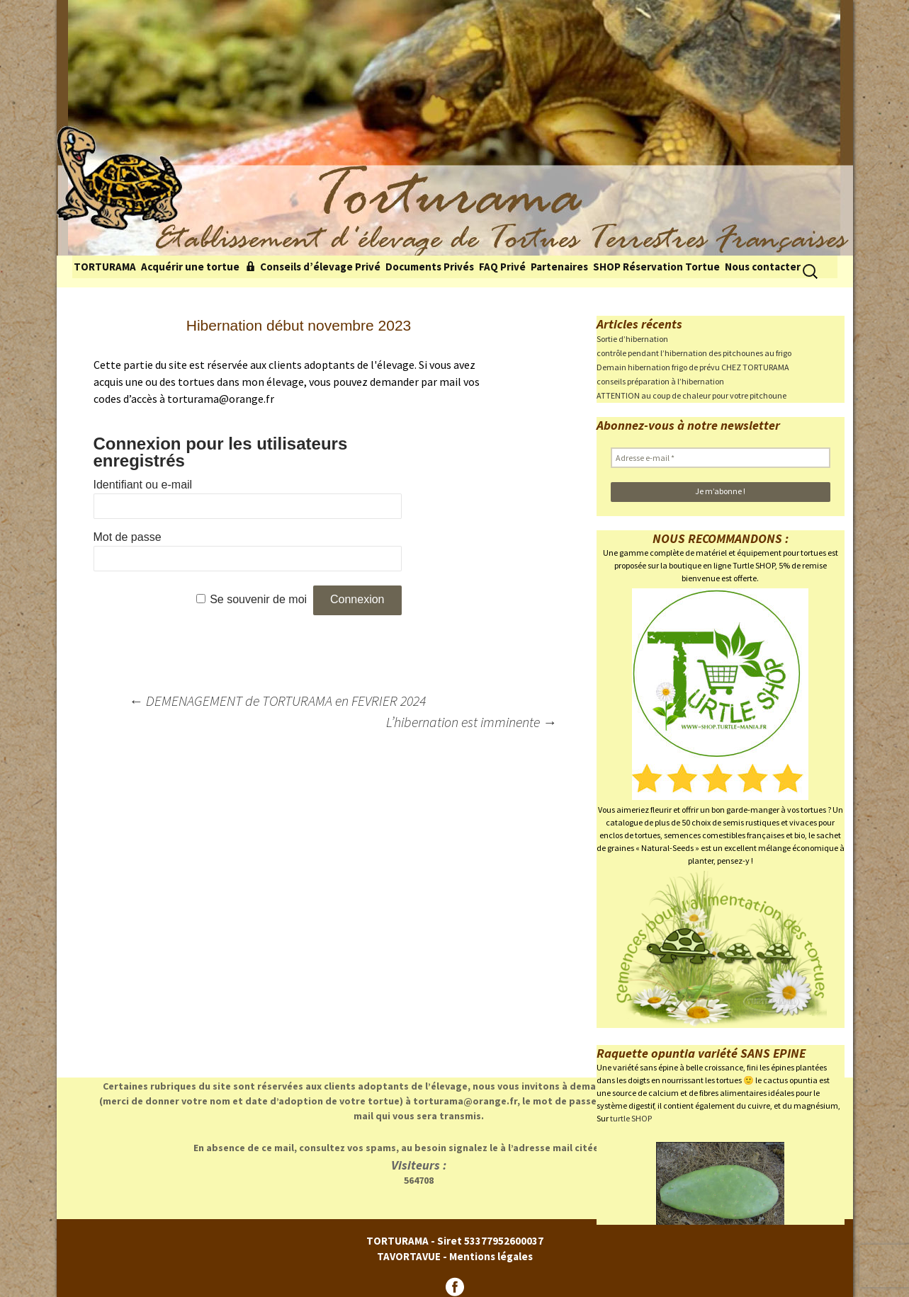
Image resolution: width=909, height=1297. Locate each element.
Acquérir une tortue (190, 266)
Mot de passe (128, 537)
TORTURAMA (105, 266)
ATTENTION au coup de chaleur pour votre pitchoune (691, 395)
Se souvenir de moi (258, 599)
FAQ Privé (502, 266)
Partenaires (559, 266)
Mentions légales (491, 1256)
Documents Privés (429, 266)
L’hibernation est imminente (471, 722)
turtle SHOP (631, 1118)
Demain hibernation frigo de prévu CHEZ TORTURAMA (693, 367)
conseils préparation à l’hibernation (660, 381)
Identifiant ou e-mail (143, 485)
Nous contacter (763, 266)
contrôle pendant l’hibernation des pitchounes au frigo (694, 353)
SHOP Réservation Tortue (656, 266)
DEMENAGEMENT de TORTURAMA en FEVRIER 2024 (277, 700)
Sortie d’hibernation (632, 338)
